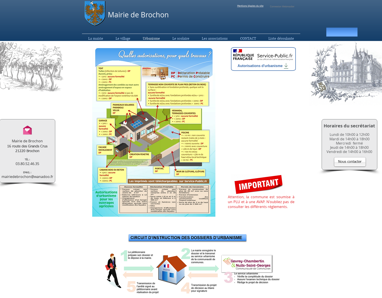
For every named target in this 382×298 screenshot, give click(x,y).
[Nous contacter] (350, 161)
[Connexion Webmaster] (282, 6)
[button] (341, 32)
